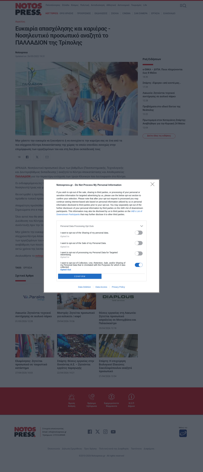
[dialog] (101, 236)
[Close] (153, 185)
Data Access (101, 287)
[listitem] (101, 226)
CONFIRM (79, 276)
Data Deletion (84, 287)
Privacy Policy (118, 287)
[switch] (139, 233)
